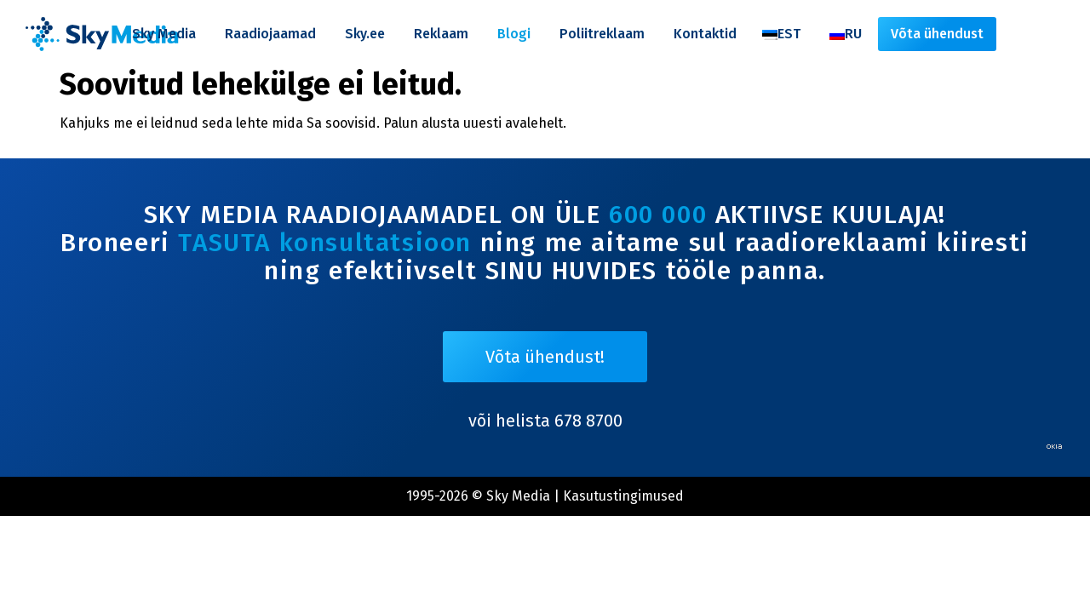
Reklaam (441, 34)
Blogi (514, 34)
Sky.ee (365, 34)
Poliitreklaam (602, 34)
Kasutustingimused (623, 496)
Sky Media (164, 34)
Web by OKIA (1054, 446)
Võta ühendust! (545, 357)
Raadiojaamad (270, 34)
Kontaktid (705, 34)
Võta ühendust (937, 34)
